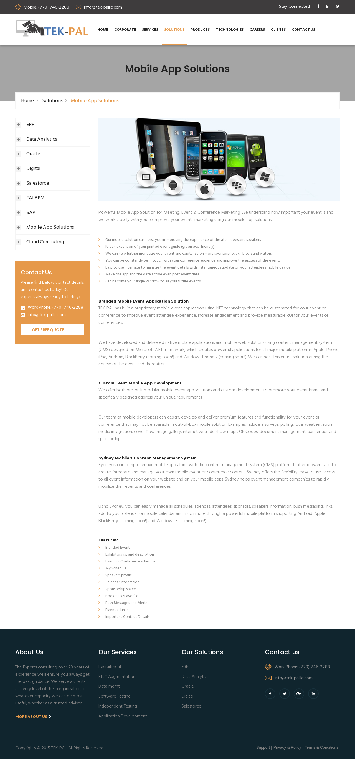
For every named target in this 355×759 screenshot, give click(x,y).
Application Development (122, 716)
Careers (257, 30)
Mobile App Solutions (50, 227)
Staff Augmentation (116, 677)
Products (200, 30)
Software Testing (114, 696)
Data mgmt (109, 686)
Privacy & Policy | (288, 747)
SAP (30, 213)
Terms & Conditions (321, 747)
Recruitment (109, 667)
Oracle (33, 154)
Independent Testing (117, 706)
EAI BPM (35, 198)
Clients (278, 30)
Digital (33, 169)
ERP (30, 125)
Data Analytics (41, 139)
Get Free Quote (48, 329)
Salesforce (37, 183)
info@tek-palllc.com (47, 315)
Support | (264, 747)
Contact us (303, 30)
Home (102, 30)
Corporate (125, 30)
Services (150, 30)
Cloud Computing (45, 242)
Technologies (230, 30)
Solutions (174, 30)
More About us (33, 716)
